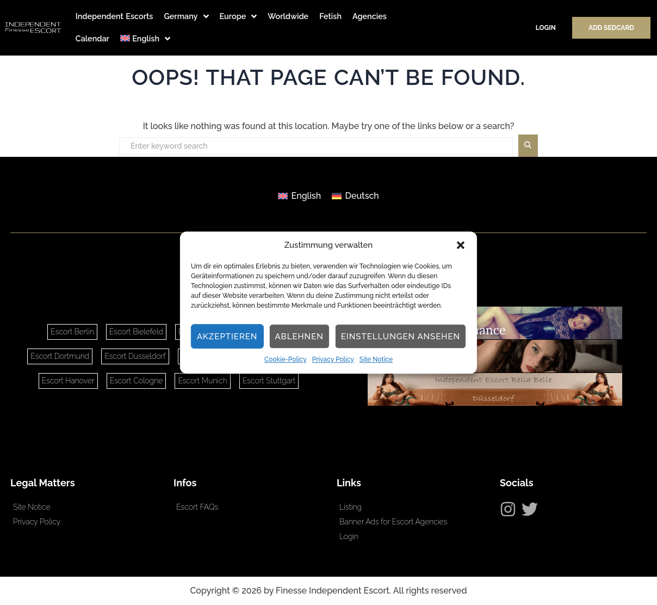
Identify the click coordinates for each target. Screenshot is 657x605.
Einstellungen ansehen (400, 336)
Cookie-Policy (285, 360)
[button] (460, 245)
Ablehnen (299, 336)
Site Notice (376, 360)
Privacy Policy (333, 360)
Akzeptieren (227, 336)
